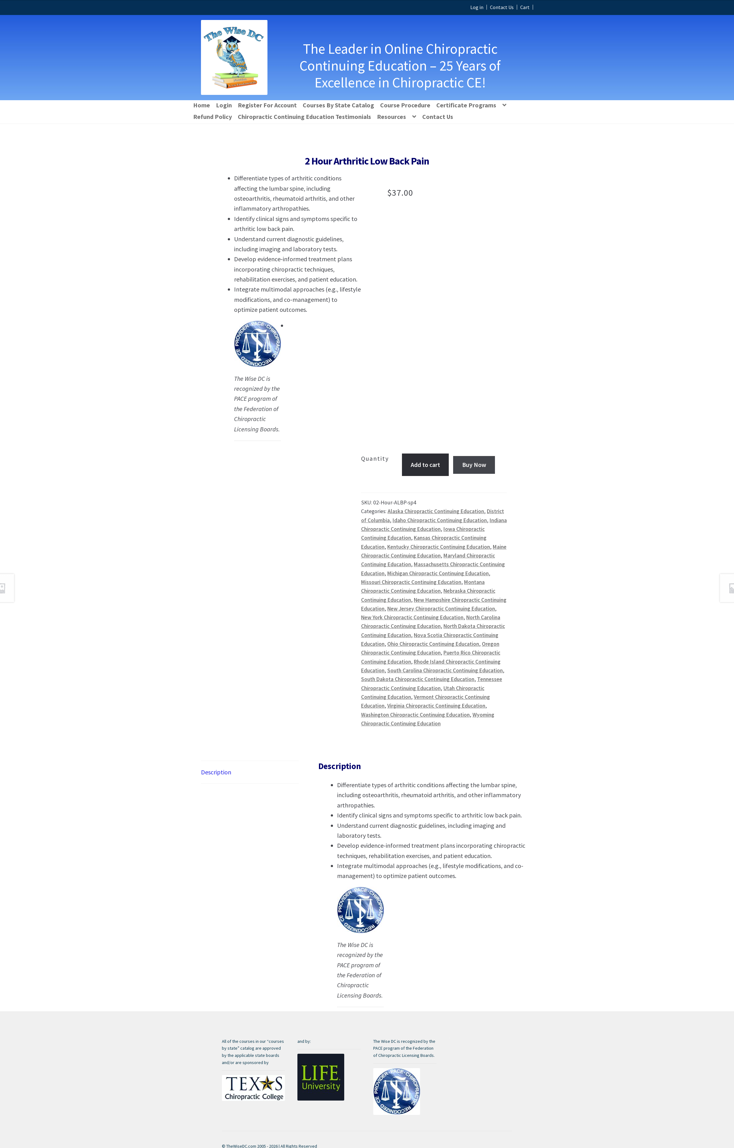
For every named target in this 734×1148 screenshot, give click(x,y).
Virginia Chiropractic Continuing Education (436, 705)
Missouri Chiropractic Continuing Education (411, 582)
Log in (476, 7)
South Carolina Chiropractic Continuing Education (445, 670)
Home (201, 105)
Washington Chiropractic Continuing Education (415, 714)
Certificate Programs (466, 105)
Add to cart (425, 465)
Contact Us (502, 7)
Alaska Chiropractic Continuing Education (436, 511)
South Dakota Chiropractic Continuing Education (417, 679)
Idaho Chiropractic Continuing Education (440, 520)
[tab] (250, 772)
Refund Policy (212, 116)
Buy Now (474, 465)
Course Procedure (405, 105)
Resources (391, 116)
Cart (525, 7)
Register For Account (267, 105)
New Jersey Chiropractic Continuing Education (441, 608)
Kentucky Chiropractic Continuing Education (438, 546)
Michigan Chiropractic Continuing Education (438, 573)
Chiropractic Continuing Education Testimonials (304, 116)
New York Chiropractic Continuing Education (412, 617)
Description (216, 772)
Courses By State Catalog (338, 105)
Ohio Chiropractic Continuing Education (433, 643)
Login (224, 105)
